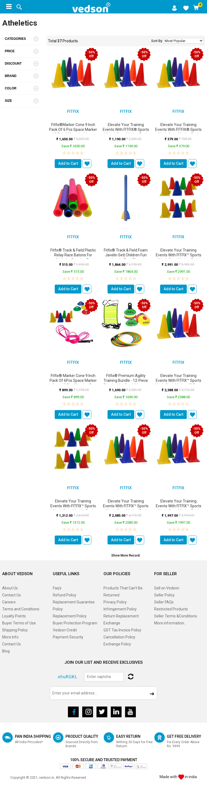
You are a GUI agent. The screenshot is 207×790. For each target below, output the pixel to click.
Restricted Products (171, 609)
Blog (6, 651)
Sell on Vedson (166, 588)
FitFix (73, 111)
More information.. (170, 623)
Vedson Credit (65, 630)
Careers (9, 602)
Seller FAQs (164, 602)
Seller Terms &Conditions (175, 616)
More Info (10, 637)
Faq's (57, 588)
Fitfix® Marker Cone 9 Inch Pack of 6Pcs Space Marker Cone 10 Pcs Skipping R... (73, 380)
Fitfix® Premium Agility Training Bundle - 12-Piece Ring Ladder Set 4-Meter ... (126, 380)
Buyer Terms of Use (19, 623)
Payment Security (68, 637)
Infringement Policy (120, 609)
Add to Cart (68, 163)
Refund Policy (64, 595)
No (183, 41)
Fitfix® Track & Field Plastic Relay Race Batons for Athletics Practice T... (73, 255)
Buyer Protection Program (75, 623)
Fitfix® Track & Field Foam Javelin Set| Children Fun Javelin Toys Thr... (126, 255)
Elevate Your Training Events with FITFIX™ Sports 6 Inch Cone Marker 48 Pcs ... (178, 380)
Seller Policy (164, 595)
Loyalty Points (14, 616)
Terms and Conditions (20, 609)
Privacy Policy (115, 602)
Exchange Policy (117, 644)
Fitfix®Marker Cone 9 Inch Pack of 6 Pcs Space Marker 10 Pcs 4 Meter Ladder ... (73, 130)
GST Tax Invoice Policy (122, 630)
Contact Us (11, 595)
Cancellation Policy (119, 637)
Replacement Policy (70, 616)
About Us (10, 588)
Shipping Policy (15, 630)
